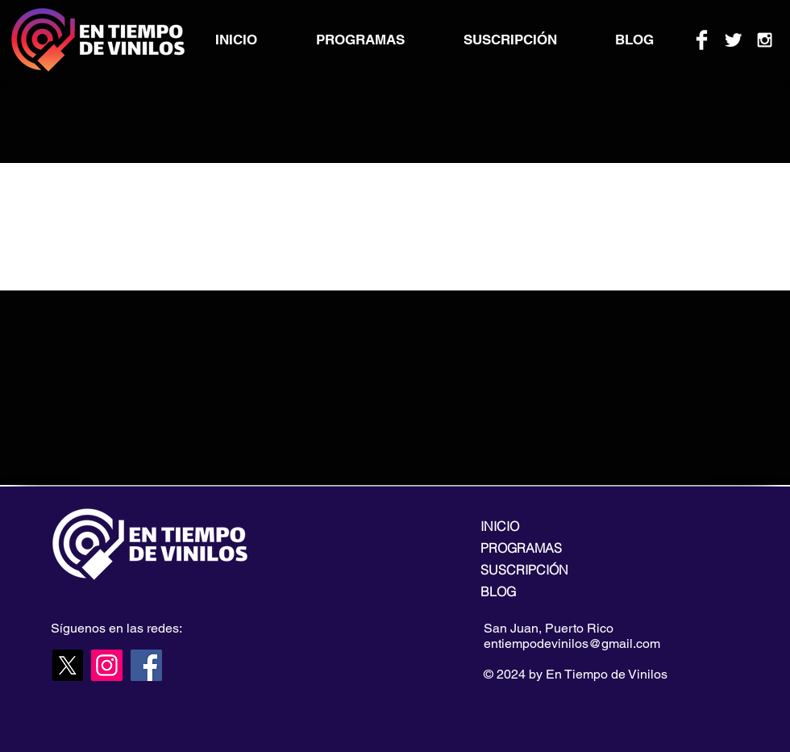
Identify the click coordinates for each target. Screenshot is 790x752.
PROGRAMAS (521, 548)
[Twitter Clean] (733, 40)
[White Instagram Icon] (765, 40)
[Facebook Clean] (702, 40)
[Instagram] (107, 665)
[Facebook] (146, 665)
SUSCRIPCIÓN (524, 570)
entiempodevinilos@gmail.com (572, 643)
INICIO (499, 526)
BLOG (498, 591)
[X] (67, 665)
